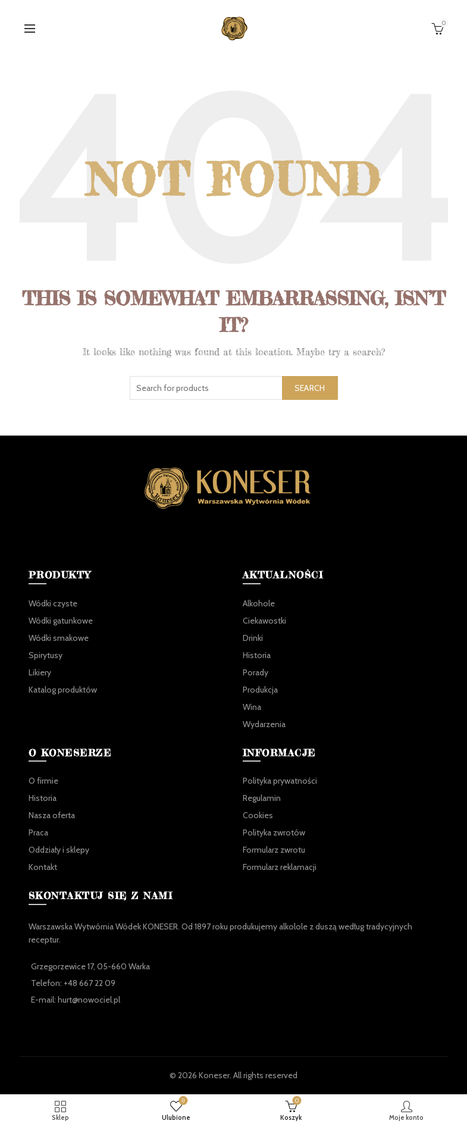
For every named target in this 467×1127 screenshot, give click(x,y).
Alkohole (259, 603)
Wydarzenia (264, 724)
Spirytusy (45, 655)
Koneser (214, 1075)
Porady (255, 672)
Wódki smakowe (59, 638)
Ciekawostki (264, 620)
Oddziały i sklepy (59, 849)
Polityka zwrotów (274, 832)
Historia (257, 655)
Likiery (40, 672)
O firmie (43, 780)
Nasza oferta (52, 815)
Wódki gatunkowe (61, 620)
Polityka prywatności (280, 780)
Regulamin (262, 798)
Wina (252, 707)
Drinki (253, 638)
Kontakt (43, 867)
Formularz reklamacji (279, 867)
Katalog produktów (63, 689)
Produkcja (260, 689)
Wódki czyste (53, 603)
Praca (38, 832)
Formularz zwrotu (274, 849)
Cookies (258, 815)
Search (309, 388)
